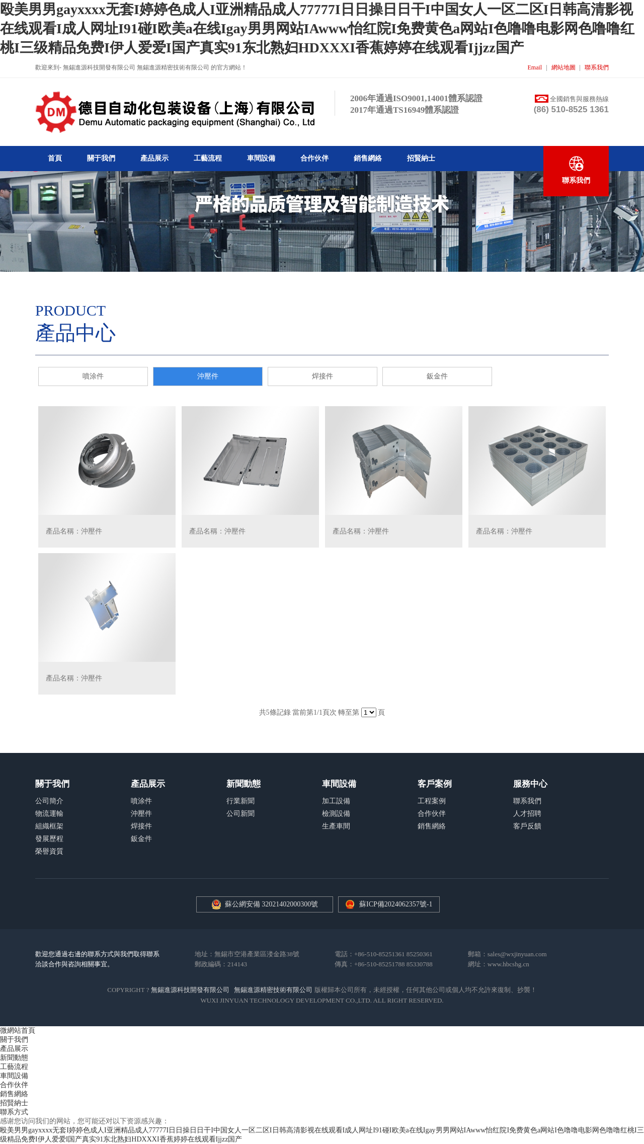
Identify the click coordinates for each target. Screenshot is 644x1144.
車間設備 (261, 158)
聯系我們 (597, 67)
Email (535, 67)
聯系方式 (14, 1112)
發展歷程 (49, 839)
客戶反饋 (527, 826)
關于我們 (101, 158)
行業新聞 (240, 801)
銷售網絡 (368, 158)
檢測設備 (336, 813)
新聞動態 (14, 1057)
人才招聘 (527, 813)
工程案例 (432, 801)
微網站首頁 (17, 1030)
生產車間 (336, 826)
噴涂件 (93, 376)
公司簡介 (49, 801)
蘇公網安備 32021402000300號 (264, 904)
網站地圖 (563, 67)
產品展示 (154, 158)
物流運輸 (49, 813)
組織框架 (49, 826)
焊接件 (322, 376)
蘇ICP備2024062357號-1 (395, 904)
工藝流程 (208, 158)
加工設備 (336, 801)
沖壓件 (207, 376)
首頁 (55, 158)
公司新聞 (240, 813)
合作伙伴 (314, 158)
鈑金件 (437, 376)
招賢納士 (421, 158)
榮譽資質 (49, 851)
